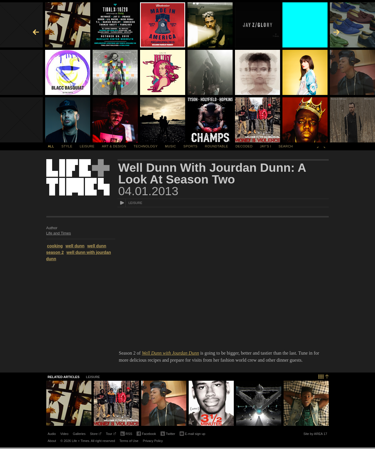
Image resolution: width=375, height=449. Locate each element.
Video (64, 434)
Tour (111, 434)
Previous (318, 146)
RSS (126, 433)
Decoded (244, 146)
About (52, 441)
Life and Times (58, 233)
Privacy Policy (153, 441)
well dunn (75, 246)
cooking (55, 246)
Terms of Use (129, 441)
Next (325, 146)
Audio (52, 434)
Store (95, 434)
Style (67, 146)
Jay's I (265, 146)
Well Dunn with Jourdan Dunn (170, 353)
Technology (146, 146)
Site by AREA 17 (315, 434)
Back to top (323, 376)
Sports (190, 146)
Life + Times (78, 177)
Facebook (146, 434)
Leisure (87, 146)
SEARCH (286, 146)
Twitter (168, 434)
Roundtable (216, 146)
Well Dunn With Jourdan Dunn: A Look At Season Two (212, 173)
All (51, 146)
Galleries (79, 434)
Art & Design (114, 146)
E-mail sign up (192, 433)
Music (170, 146)
